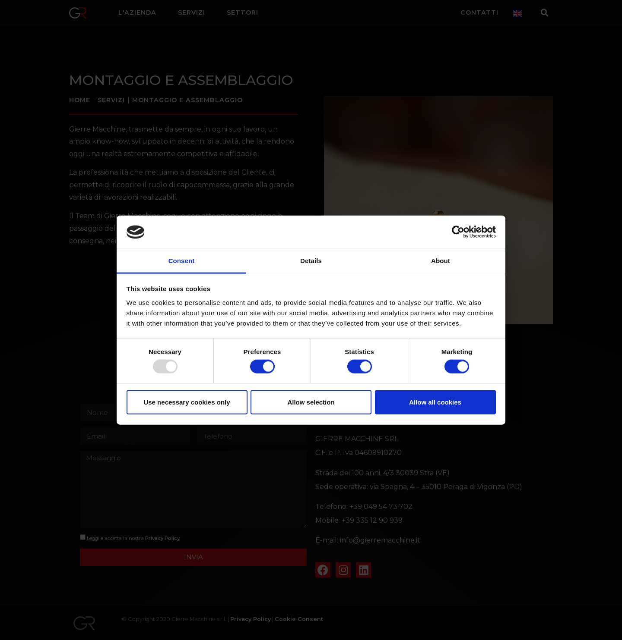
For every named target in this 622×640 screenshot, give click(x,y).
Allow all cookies (435, 401)
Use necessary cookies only (186, 401)
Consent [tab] (181, 260)
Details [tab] (311, 260)
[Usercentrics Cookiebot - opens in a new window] (458, 232)
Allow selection (310, 401)
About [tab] (440, 260)
